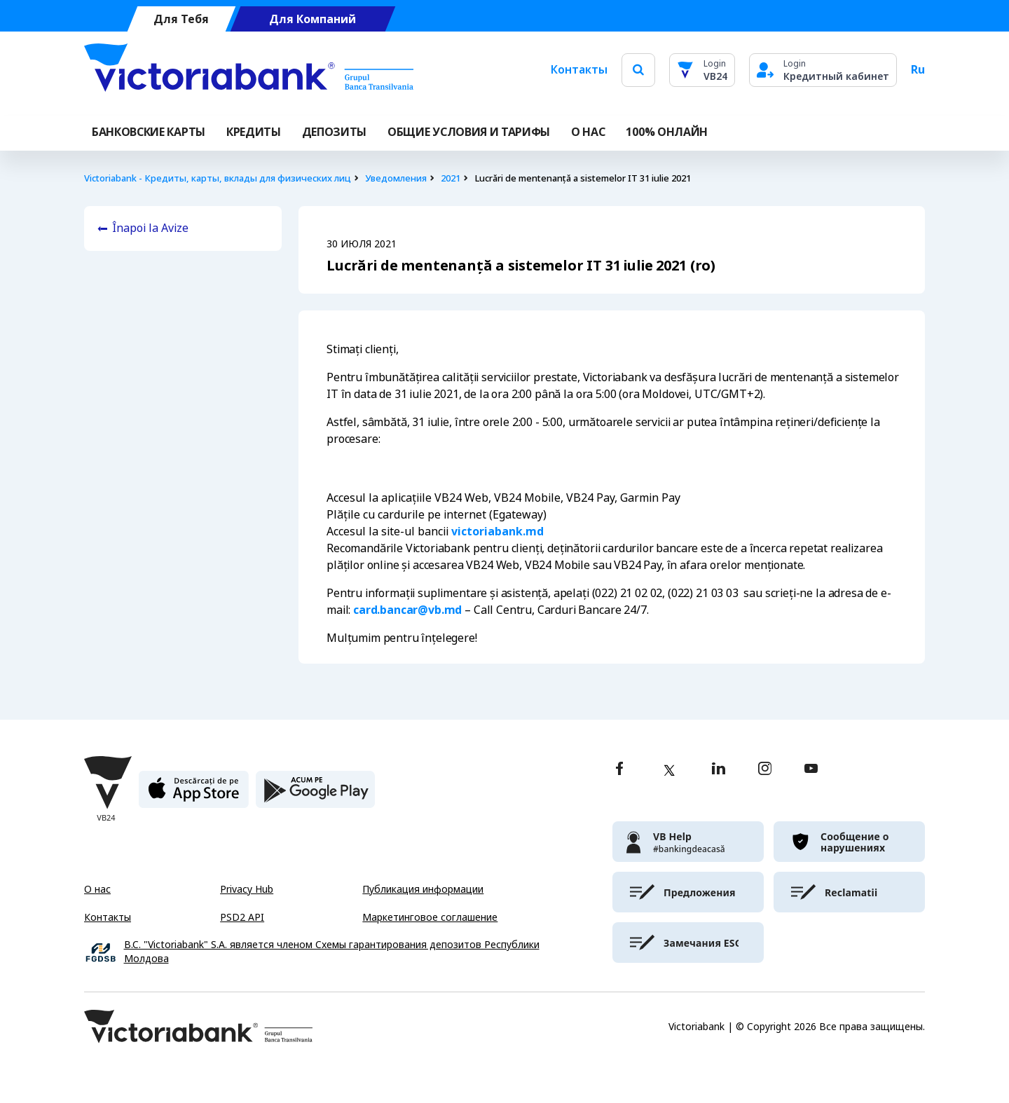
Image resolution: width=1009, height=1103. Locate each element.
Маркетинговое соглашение (429, 917)
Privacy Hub (246, 889)
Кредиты (253, 132)
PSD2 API (242, 917)
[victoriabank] (688, 841)
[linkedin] (718, 769)
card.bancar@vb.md (407, 610)
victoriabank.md (497, 531)
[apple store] (194, 795)
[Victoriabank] (248, 70)
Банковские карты (148, 132)
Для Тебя (181, 19)
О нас (97, 889)
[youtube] (811, 769)
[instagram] (764, 769)
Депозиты (334, 132)
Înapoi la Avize (150, 228)
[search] (638, 69)
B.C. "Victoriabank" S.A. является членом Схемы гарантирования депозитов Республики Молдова (332, 952)
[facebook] (619, 769)
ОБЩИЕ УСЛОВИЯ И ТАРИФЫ (468, 132)
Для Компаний (312, 19)
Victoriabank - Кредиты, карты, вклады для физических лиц (217, 178)
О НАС (588, 132)
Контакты (579, 70)
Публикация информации (422, 889)
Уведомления (396, 178)
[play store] (315, 795)
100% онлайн (666, 132)
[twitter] (669, 770)
